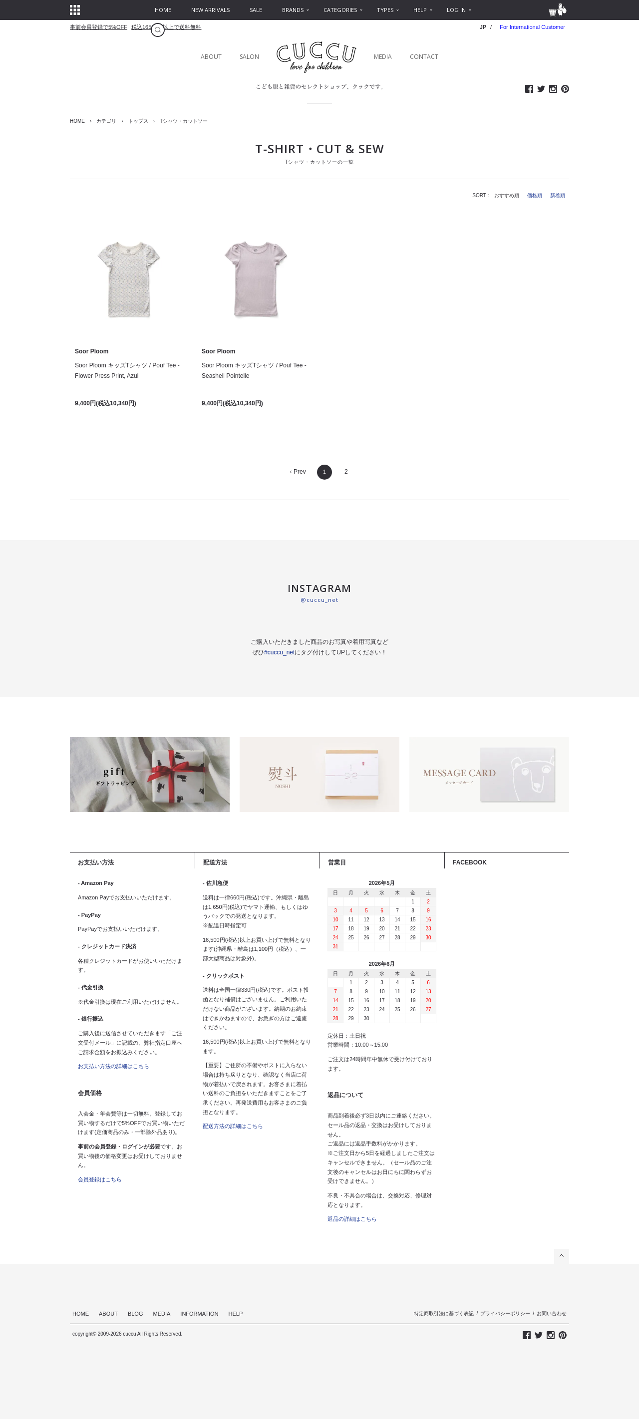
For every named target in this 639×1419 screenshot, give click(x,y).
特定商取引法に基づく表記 (444, 1313)
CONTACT (424, 56)
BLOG (135, 1314)
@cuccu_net (319, 599)
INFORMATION (199, 1314)
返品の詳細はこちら (352, 1219)
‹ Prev (298, 471)
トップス (138, 121)
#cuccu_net (279, 652)
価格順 (534, 195)
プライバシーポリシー (505, 1313)
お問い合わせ (552, 1313)
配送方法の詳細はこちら (233, 1126)
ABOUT (211, 56)
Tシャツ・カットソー (184, 121)
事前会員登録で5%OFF (98, 27)
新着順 (557, 195)
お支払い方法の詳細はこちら (113, 1066)
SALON (249, 56)
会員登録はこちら (100, 1179)
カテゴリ (106, 121)
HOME (77, 121)
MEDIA (383, 56)
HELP (236, 1314)
